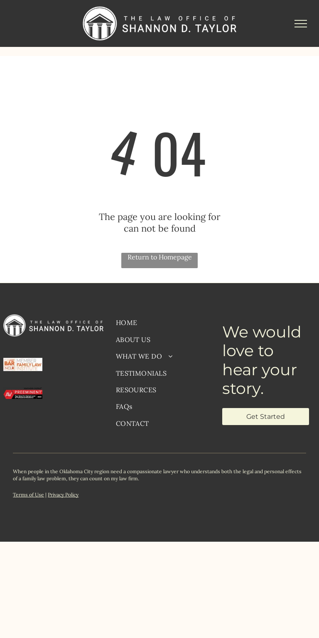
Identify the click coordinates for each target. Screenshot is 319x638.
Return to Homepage (160, 257)
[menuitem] (163, 322)
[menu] (301, 23)
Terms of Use (28, 494)
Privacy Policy (63, 494)
